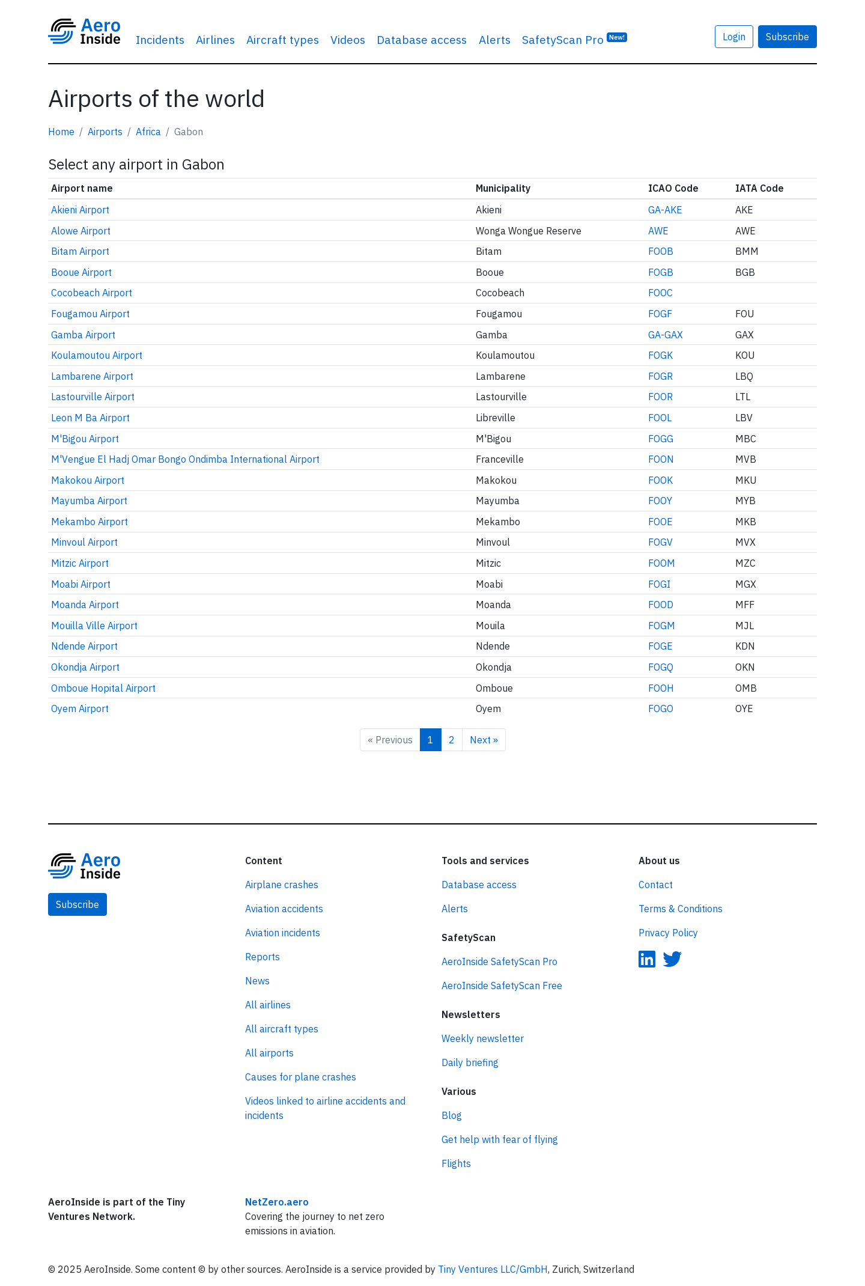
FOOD (660, 605)
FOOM (661, 563)
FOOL (660, 418)
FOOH (661, 688)
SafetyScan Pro (575, 39)
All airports (269, 1053)
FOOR (660, 397)
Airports (105, 132)
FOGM (661, 626)
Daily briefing (470, 1062)
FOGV (660, 542)
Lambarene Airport (92, 376)
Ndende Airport (84, 646)
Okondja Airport (85, 667)
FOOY (660, 501)
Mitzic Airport (80, 563)
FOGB (660, 272)
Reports (262, 957)
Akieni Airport (80, 210)
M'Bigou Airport (85, 439)
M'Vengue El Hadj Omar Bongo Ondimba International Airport (185, 459)
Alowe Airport (81, 231)
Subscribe (787, 37)
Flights (456, 1163)
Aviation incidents (282, 933)
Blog (452, 1115)
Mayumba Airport (89, 501)
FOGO (660, 708)
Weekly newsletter (483, 1038)
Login (734, 37)
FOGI (659, 584)
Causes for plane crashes (300, 1077)
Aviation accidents (284, 909)
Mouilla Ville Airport (94, 626)
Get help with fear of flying (500, 1139)
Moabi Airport (81, 584)
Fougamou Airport (90, 314)
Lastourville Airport (93, 397)
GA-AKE (665, 210)
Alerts (495, 39)
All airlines (268, 1005)
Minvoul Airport (84, 542)
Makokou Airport (87, 480)
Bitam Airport (80, 251)
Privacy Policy (668, 933)
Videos (347, 39)
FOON (661, 459)
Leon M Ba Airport (90, 418)
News (257, 981)
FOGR (660, 376)
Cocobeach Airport (91, 293)
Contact (656, 885)
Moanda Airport (85, 605)
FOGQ (660, 667)
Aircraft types (282, 39)
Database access (422, 39)
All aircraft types (281, 1029)
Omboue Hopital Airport (103, 688)
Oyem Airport (80, 708)
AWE (658, 231)
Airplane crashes (281, 885)
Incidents (160, 39)
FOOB (660, 251)
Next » (484, 740)
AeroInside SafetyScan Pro (499, 961)
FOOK (660, 480)
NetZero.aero (277, 1202)
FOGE (660, 646)
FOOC (660, 293)
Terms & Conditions (681, 909)
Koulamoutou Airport (96, 355)
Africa (148, 132)
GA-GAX (665, 335)
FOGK (660, 355)
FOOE (660, 522)
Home (61, 132)
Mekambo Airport (89, 522)
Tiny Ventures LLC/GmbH (493, 1269)
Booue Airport (81, 272)
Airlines (215, 39)
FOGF (660, 314)
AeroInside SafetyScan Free (502, 986)
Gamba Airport (83, 335)
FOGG (660, 439)
